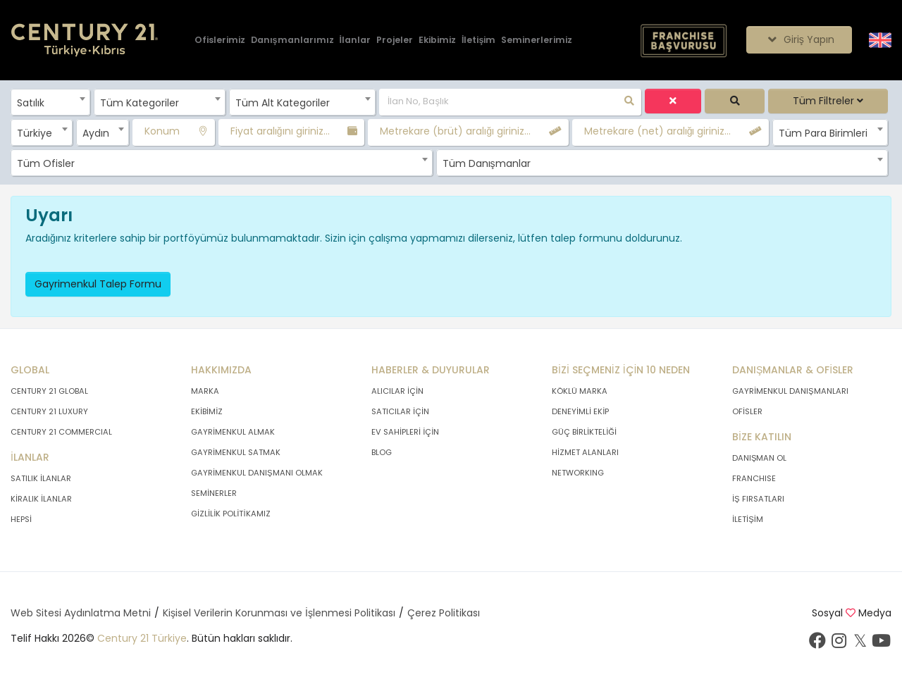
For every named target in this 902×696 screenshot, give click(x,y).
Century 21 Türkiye (142, 638)
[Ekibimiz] (437, 40)
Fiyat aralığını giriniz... (280, 131)
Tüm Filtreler (828, 101)
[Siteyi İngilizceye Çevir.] (880, 39)
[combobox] (50, 102)
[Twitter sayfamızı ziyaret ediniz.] (859, 644)
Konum (162, 131)
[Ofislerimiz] (219, 40)
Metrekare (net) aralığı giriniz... (657, 131)
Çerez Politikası (443, 613)
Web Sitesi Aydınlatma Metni (81, 613)
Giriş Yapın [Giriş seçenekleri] (799, 39)
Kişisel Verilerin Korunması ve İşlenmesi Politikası (279, 613)
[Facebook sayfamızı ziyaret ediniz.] (817, 644)
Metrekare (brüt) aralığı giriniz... (455, 131)
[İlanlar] (355, 40)
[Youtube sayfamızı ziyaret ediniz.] (880, 644)
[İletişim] (478, 40)
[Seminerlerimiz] (536, 40)
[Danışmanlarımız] (292, 40)
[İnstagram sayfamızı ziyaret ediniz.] (838, 644)
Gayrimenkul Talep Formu (98, 284)
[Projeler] (394, 40)
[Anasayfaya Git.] (85, 40)
